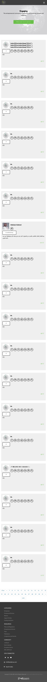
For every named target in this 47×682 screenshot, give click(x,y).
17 (6, 51)
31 (42, 599)
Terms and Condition (31, 674)
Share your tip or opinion (23, 21)
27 (29, 599)
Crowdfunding (9, 235)
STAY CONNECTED (9, 657)
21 (8, 599)
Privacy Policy (39, 674)
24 (18, 599)
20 (5, 599)
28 (32, 599)
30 (39, 599)
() (42, 63)
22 (12, 599)
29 (35, 599)
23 (15, 599)
